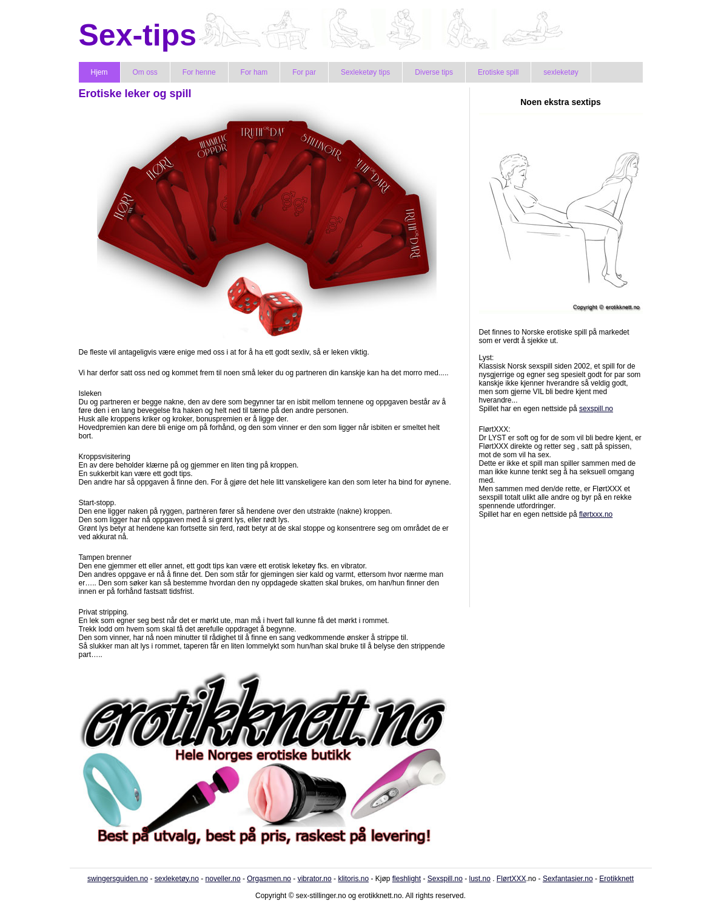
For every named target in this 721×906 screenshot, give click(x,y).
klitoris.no (353, 878)
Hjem (99, 72)
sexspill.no (596, 408)
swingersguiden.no (117, 878)
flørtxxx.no (595, 514)
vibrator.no (315, 878)
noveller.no (223, 878)
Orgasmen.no (269, 878)
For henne (199, 72)
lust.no (479, 878)
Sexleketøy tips (365, 72)
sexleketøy (560, 72)
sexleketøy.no (177, 878)
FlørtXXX (511, 878)
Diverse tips (434, 72)
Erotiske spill (498, 72)
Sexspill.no (445, 878)
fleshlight (406, 878)
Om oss (145, 72)
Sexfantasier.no (568, 878)
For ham (254, 72)
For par (304, 72)
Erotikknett (616, 878)
